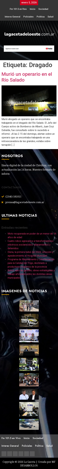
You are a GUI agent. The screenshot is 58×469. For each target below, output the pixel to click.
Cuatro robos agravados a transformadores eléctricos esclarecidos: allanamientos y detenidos (30, 245)
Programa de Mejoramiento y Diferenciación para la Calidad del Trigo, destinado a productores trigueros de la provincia (31, 263)
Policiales (28, 16)
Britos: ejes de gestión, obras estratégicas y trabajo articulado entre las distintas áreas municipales (31, 274)
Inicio (32, 9)
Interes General (12, 16)
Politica (41, 16)
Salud (50, 16)
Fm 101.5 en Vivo (18, 9)
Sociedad (43, 9)
